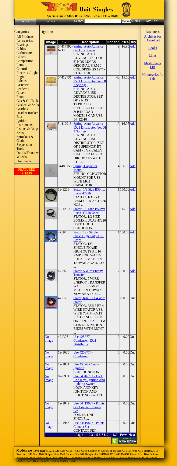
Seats (20, 133)
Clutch (21, 57)
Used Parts (24, 161)
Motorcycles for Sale (153, 76)
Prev (123, 435)
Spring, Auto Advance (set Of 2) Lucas (88, 48)
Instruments (25, 124)
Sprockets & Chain (25, 138)
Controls (22, 68)
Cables (21, 49)
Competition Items (25, 62)
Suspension (24, 144)
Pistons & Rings (28, 129)
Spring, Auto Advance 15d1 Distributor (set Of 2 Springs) (89, 81)
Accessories (25, 40)
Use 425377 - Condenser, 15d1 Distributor (84, 340)
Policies (134, 21)
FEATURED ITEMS (27, 171)
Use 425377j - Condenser (83, 354)
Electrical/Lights (28, 72)
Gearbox (22, 109)
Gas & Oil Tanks (28, 100)
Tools (20, 148)
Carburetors (25, 53)
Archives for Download (152, 38)
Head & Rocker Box (27, 114)
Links (152, 55)
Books (152, 48)
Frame (21, 96)
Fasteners (23, 85)
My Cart (151, 21)
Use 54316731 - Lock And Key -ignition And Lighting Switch (89, 380)
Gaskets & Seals (28, 105)
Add (133, 46)
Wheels (22, 157)
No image (49, 338)
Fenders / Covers (23, 90)
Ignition (22, 120)
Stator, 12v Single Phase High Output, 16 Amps (88, 236)
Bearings (23, 44)
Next (131, 435)
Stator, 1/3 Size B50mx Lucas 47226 (89, 191)
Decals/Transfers (28, 152)
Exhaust (22, 81)
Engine (21, 77)
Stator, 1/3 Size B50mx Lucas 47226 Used (89, 211)
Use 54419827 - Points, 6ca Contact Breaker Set (89, 407)
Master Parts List (152, 65)
